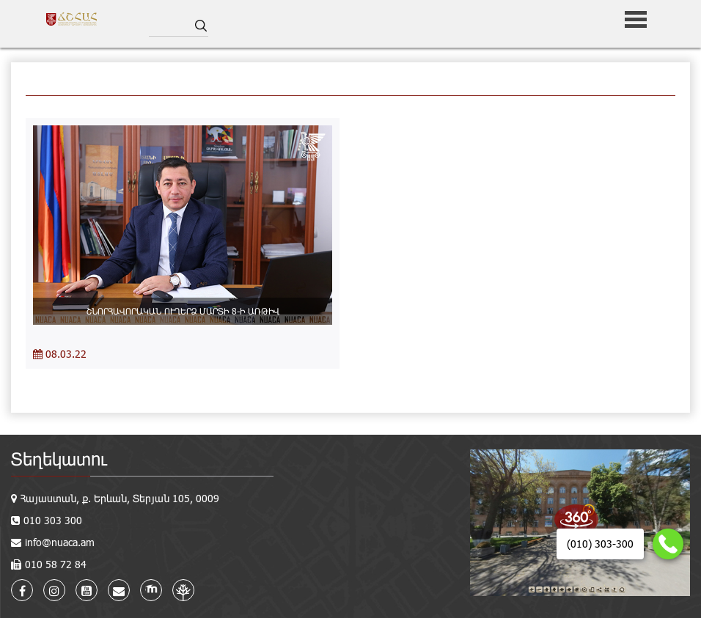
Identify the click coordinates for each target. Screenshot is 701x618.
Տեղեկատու (59, 458)
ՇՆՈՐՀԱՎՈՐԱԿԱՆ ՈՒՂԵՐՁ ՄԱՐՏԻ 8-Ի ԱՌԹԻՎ (183, 311)
